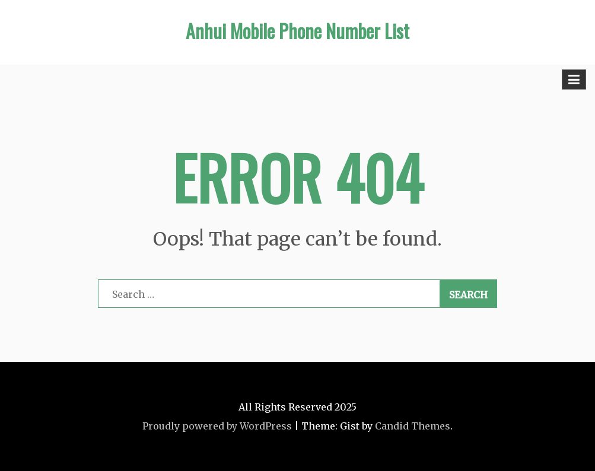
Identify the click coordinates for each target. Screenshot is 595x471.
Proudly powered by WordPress (217, 426)
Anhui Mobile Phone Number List (297, 30)
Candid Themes (412, 426)
